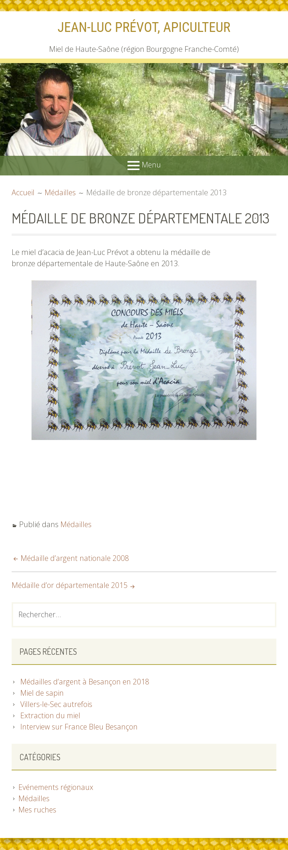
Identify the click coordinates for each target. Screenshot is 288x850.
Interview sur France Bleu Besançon (80, 727)
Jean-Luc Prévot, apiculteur (144, 27)
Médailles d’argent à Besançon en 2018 (85, 682)
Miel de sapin (42, 694)
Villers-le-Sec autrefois (57, 705)
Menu (151, 165)
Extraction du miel (50, 716)
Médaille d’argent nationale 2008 (75, 558)
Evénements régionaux (57, 788)
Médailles (76, 524)
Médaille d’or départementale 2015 (71, 585)
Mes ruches (37, 810)
